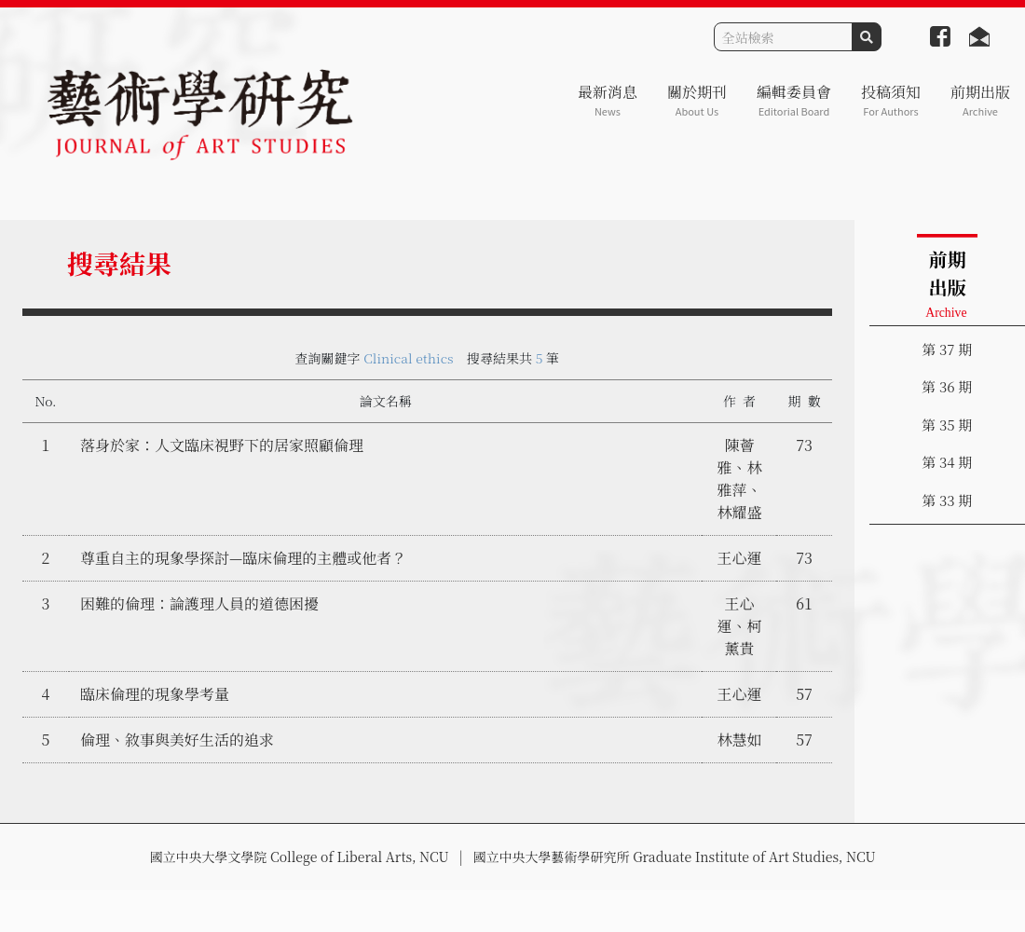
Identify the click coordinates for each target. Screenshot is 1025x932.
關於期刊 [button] (697, 100)
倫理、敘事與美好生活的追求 (177, 739)
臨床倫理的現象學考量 (154, 694)
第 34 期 (947, 462)
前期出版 (980, 100)
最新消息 (607, 100)
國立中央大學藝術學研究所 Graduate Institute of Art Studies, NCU (674, 856)
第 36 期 (947, 386)
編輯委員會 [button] (794, 100)
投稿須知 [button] (891, 100)
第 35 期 (947, 424)
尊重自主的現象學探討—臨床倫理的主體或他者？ (243, 558)
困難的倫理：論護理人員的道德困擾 (199, 603)
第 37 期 (947, 349)
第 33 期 (947, 500)
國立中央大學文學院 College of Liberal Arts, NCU (298, 856)
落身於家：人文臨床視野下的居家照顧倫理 (221, 445)
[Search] (783, 36)
